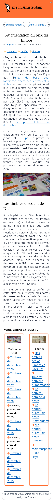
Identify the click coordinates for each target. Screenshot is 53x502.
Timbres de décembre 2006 (14, 363)
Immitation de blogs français (38, 24)
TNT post (24, 138)
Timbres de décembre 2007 (14, 379)
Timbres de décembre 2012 (14, 459)
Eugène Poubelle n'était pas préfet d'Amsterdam (15, 24)
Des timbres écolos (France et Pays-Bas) (38, 361)
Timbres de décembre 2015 (14, 475)
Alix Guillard (42, 493)
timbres (36, 51)
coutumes (12, 51)
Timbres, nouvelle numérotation (41, 381)
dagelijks (10, 44)
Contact (32, 497)
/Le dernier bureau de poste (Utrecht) (38, 433)
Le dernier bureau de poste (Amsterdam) (40, 413)
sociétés (24, 51)
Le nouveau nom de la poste (38, 395)
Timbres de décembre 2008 (14, 395)
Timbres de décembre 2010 (14, 427)
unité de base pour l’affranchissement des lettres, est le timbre (26, 81)
